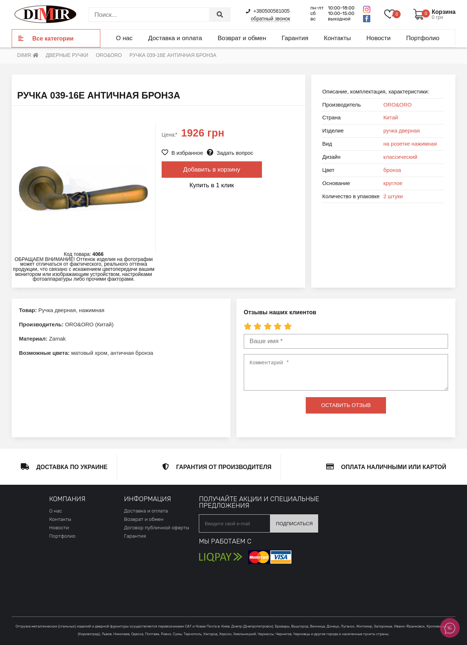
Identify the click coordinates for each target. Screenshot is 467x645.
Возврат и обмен (241, 38)
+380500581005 (268, 11)
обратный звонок (270, 19)
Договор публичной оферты (156, 527)
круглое (392, 183)
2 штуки (393, 196)
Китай (390, 117)
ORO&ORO (397, 105)
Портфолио (422, 38)
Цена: (170, 135)
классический (400, 157)
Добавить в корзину (211, 169)
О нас (124, 38)
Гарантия (295, 38)
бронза (392, 170)
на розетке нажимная (410, 144)
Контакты (337, 38)
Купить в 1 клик (211, 185)
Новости (378, 38)
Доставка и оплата (175, 38)
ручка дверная (401, 131)
